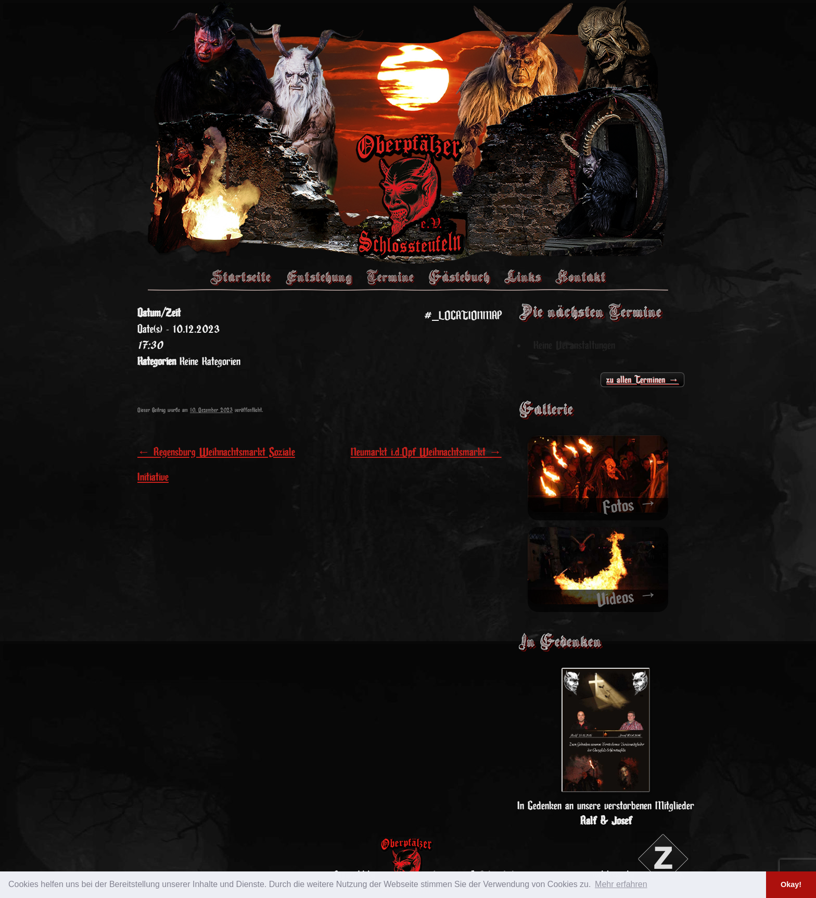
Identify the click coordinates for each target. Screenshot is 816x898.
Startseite (240, 276)
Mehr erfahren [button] (621, 884)
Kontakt (580, 276)
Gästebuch (459, 276)
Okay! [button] (791, 884)
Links (522, 276)
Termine (390, 276)
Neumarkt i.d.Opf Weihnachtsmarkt (426, 452)
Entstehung (318, 276)
